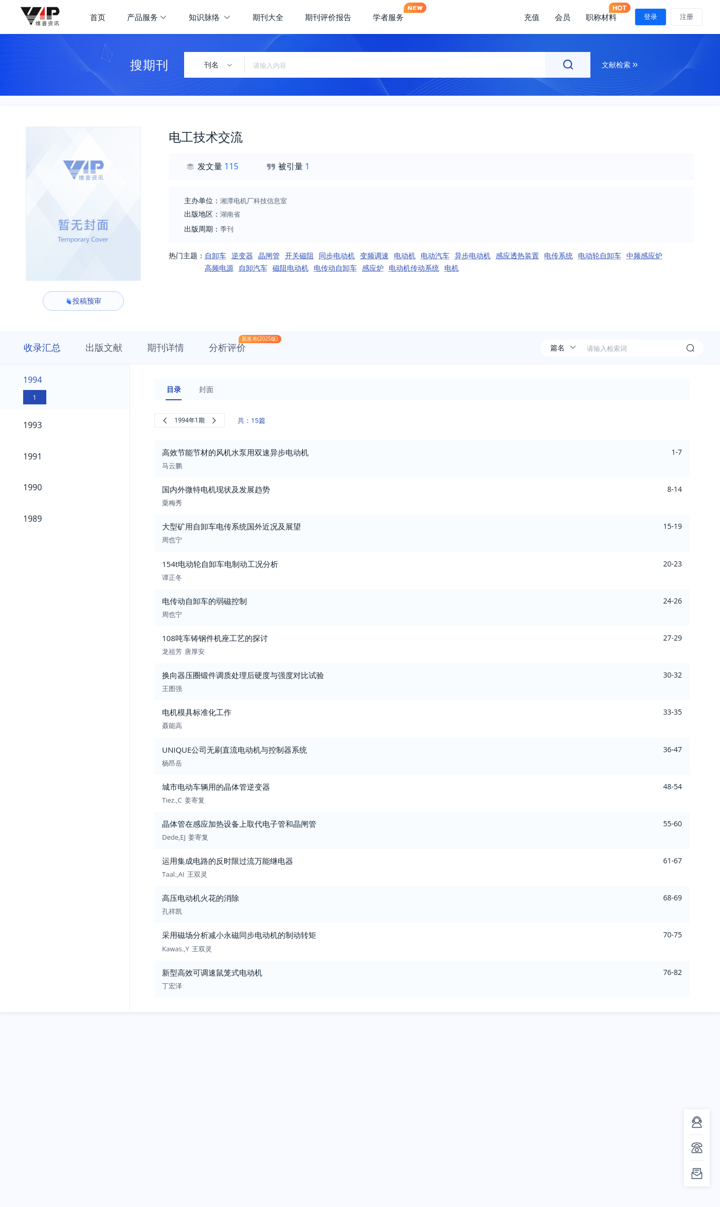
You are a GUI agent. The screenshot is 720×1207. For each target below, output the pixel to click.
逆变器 (242, 255)
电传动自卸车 (335, 268)
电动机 (405, 255)
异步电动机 (473, 255)
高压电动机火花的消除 (200, 898)
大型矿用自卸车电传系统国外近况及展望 (231, 526)
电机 (451, 268)
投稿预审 (83, 301)
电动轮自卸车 (599, 255)
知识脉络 (210, 17)
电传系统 (558, 255)
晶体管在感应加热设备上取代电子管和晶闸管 (239, 824)
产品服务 (147, 17)
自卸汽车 (253, 268)
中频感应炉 (644, 255)
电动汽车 (435, 255)
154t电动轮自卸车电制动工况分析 (220, 564)
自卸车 (215, 255)
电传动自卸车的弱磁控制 (204, 601)
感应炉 (373, 268)
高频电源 (219, 268)
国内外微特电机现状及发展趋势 (216, 489)
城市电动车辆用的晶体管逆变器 (216, 787)
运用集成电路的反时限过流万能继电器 (227, 861)
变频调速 (374, 255)
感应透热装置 (517, 255)
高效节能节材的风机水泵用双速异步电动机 (235, 452)
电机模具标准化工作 (196, 712)
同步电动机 (337, 255)
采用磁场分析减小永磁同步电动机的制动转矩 (239, 935)
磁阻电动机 (291, 268)
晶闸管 (269, 255)
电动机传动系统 (414, 268)
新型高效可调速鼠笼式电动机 (212, 972)
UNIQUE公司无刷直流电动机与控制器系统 (234, 749)
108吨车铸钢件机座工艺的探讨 (215, 638)
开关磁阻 (299, 255)
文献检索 (620, 64)
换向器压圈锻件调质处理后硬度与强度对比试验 (243, 675)
